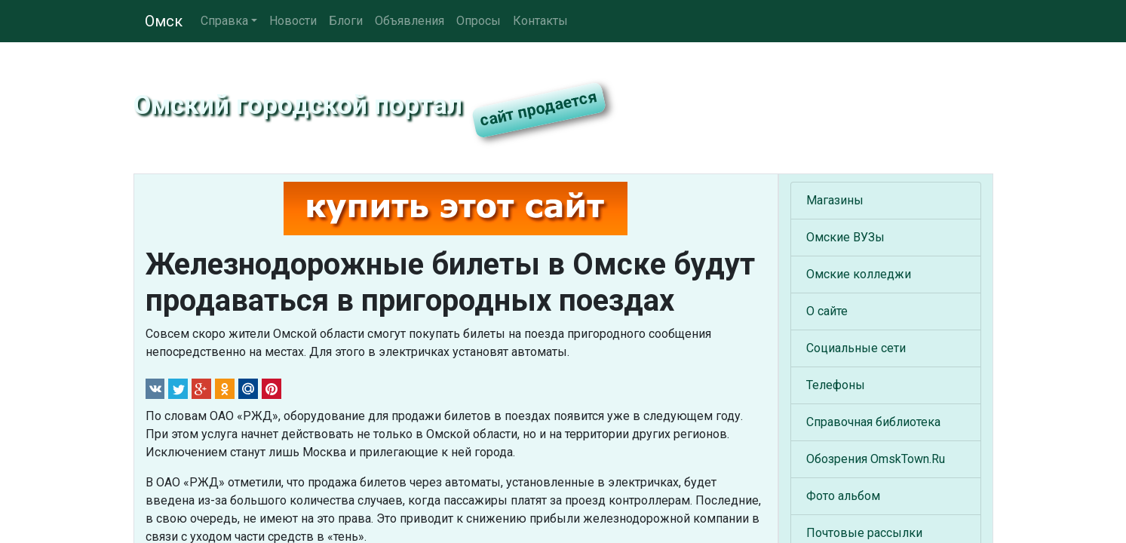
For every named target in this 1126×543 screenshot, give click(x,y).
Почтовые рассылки (864, 533)
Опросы (478, 21)
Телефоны (835, 385)
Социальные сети (856, 348)
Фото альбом (843, 496)
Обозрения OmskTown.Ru (875, 459)
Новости (293, 21)
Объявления (409, 21)
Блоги (346, 21)
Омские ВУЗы (845, 237)
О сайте (827, 311)
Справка (224, 21)
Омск (164, 21)
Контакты (540, 21)
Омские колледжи (858, 274)
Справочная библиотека (873, 422)
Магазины (835, 200)
